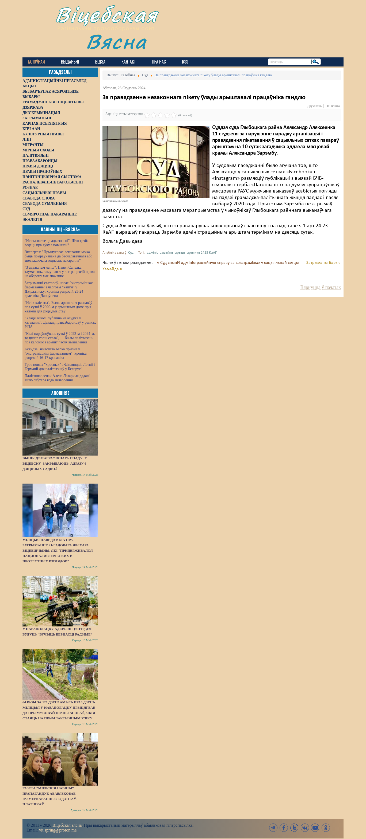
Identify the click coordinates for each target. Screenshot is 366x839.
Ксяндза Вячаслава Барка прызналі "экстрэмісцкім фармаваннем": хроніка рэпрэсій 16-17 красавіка (55, 353)
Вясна (116, 41)
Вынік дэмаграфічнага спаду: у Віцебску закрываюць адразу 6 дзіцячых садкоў (54, 463)
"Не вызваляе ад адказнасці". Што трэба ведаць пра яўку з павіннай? (57, 243)
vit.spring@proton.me (58, 830)
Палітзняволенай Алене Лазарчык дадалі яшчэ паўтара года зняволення (57, 378)
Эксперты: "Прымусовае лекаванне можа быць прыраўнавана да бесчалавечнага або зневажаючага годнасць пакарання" (58, 256)
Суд (131, 253)
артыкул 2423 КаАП (202, 253)
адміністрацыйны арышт (166, 253)
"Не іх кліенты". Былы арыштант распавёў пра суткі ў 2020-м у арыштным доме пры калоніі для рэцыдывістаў (58, 307)
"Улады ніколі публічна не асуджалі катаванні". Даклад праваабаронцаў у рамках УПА (60, 322)
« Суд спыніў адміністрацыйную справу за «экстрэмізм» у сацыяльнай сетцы (228, 263)
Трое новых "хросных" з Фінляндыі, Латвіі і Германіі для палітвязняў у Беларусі (60, 367)
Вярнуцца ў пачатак (320, 287)
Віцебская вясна (67, 825)
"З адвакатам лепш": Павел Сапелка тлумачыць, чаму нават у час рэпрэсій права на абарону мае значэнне (60, 271)
